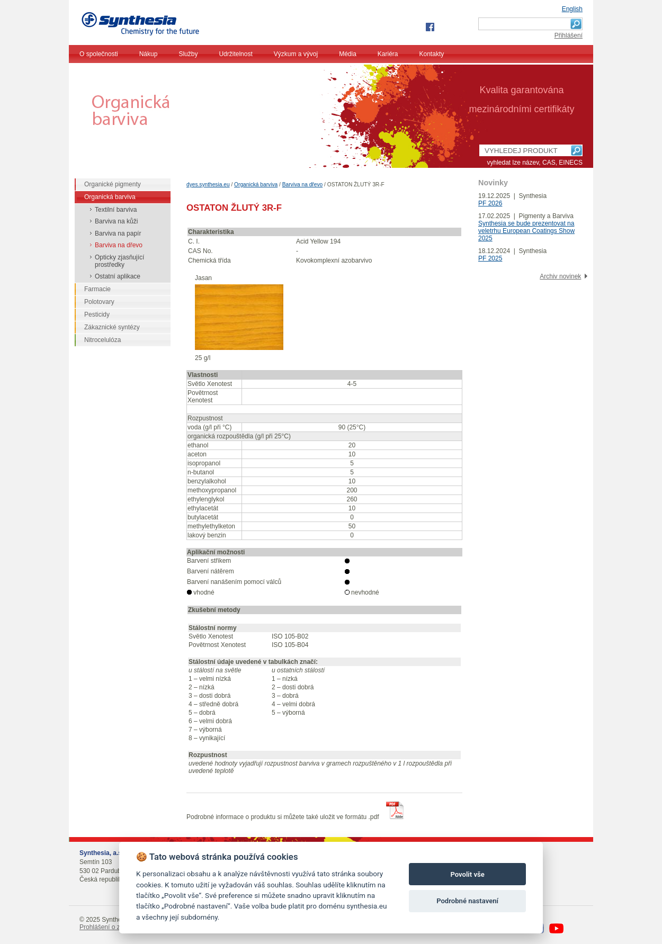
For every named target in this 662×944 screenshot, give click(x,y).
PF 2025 (490, 258)
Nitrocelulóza (102, 340)
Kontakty (431, 54)
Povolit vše (467, 874)
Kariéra (388, 54)
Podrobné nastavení (467, 901)
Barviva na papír (118, 233)
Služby (188, 54)
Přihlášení (568, 35)
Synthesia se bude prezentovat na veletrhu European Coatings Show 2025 (526, 231)
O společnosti (98, 54)
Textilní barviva (116, 209)
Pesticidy (97, 314)
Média (347, 54)
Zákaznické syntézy (112, 327)
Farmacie (97, 289)
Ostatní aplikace (117, 276)
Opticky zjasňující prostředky (119, 261)
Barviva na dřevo (302, 184)
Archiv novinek (560, 276)
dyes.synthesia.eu (208, 184)
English (572, 9)
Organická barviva (256, 184)
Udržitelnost (235, 54)
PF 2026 (490, 203)
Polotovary (99, 301)
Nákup (148, 54)
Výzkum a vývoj (296, 54)
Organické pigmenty (112, 184)
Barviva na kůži (116, 221)
